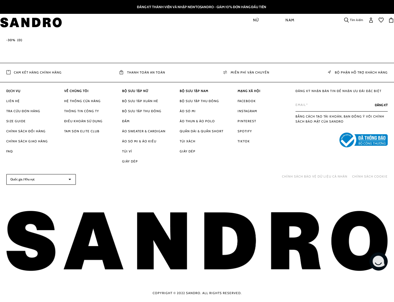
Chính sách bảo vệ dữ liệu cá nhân (314, 176)
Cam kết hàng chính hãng (34, 72)
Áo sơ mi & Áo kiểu (139, 141)
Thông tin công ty (81, 111)
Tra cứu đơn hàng (23, 111)
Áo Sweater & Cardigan (144, 131)
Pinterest (247, 121)
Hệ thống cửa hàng (82, 101)
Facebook (247, 101)
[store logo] (38, 23)
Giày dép (130, 161)
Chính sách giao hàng (27, 141)
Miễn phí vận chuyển (246, 72)
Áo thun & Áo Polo (197, 121)
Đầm (126, 121)
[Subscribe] (381, 105)
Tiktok (244, 141)
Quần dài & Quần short (201, 131)
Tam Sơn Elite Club (81, 131)
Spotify (245, 131)
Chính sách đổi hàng (26, 131)
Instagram (247, 111)
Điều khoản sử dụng (83, 121)
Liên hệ (13, 101)
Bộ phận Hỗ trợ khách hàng (357, 72)
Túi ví (127, 151)
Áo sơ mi (188, 111)
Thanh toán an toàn (142, 72)
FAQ (9, 151)
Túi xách (187, 141)
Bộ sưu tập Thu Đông (141, 111)
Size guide (16, 121)
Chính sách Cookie (370, 176)
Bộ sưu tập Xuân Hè (140, 101)
